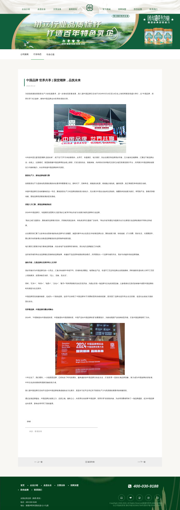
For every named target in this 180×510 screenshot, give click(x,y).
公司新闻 (24, 54)
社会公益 (50, 54)
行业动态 (38, 54)
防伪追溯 (24, 490)
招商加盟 (74, 485)
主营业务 (61, 485)
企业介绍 (34, 485)
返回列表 (90, 462)
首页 (22, 485)
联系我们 (38, 490)
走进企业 (48, 485)
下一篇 (142, 462)
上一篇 (38, 462)
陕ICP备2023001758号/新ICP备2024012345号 (144, 505)
